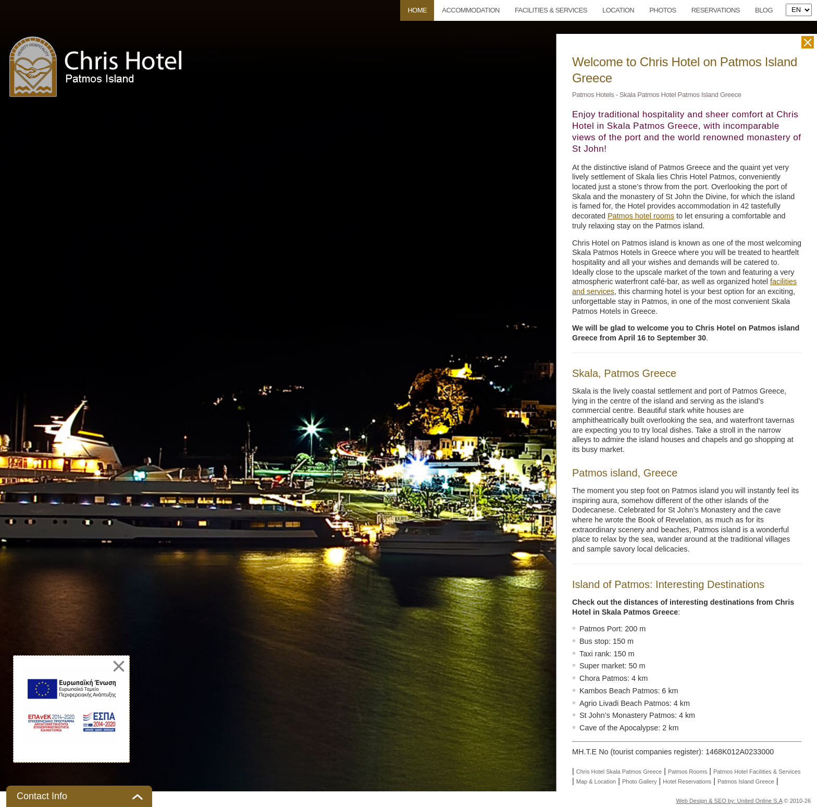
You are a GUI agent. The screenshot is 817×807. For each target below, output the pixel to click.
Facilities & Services (551, 10)
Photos (662, 10)
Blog (764, 10)
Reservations (715, 10)
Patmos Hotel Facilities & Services (757, 771)
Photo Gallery (639, 781)
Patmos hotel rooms (641, 216)
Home (417, 10)
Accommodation (471, 10)
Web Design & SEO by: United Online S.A (729, 801)
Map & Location (596, 781)
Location (618, 10)
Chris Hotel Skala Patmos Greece (619, 771)
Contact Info (42, 796)
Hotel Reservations (687, 781)
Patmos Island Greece (745, 781)
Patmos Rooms (687, 771)
